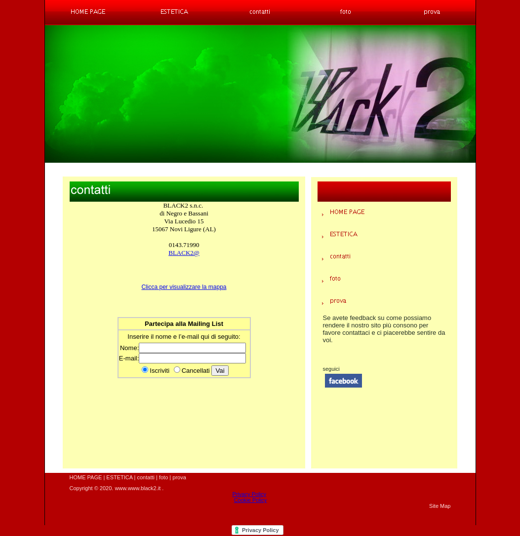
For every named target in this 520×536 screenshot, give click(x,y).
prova (179, 477)
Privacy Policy (249, 494)
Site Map (439, 506)
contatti (145, 477)
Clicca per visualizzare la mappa (183, 287)
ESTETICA (119, 477)
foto (163, 477)
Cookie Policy (250, 500)
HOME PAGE (86, 477)
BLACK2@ (184, 252)
